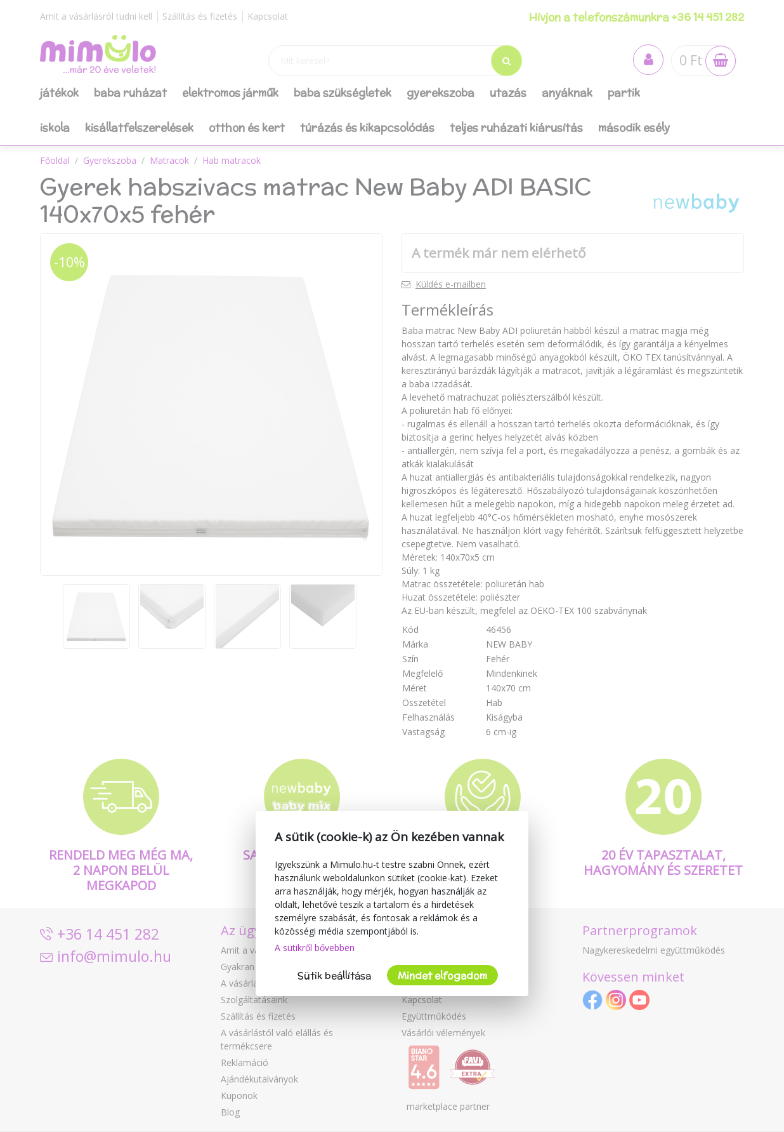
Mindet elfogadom (442, 975)
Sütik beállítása (334, 975)
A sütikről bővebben (315, 948)
